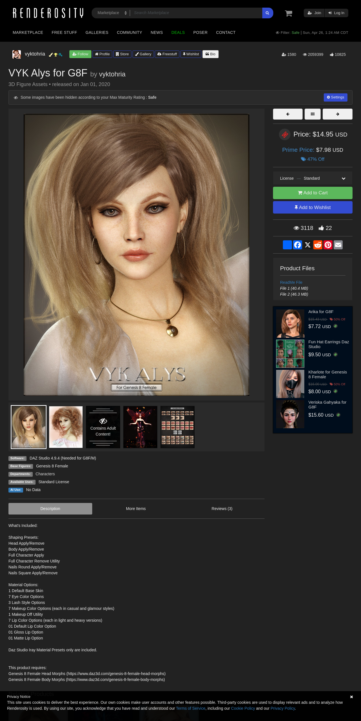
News (157, 32)
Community (129, 32)
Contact (225, 32)
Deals (178, 32)
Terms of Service (190, 708)
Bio (210, 54)
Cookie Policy (243, 708)
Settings (335, 97)
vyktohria (112, 74)
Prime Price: (299, 149)
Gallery (143, 54)
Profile (102, 54)
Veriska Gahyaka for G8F (328, 404)
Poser (200, 32)
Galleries (96, 32)
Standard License (53, 482)
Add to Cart (313, 192)
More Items (136, 508)
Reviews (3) (222, 508)
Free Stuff (64, 32)
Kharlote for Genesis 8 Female (328, 374)
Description (50, 508)
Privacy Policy (282, 708)
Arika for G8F (321, 311)
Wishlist (191, 54)
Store (122, 54)
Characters (45, 474)
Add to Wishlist (313, 207)
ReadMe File (291, 282)
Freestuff (167, 54)
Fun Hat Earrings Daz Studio (329, 344)
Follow (80, 54)
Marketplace (28, 32)
